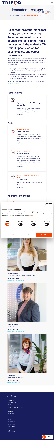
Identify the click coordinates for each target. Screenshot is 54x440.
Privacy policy (11, 426)
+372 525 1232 (13, 278)
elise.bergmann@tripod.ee (16, 280)
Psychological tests (21, 15)
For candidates (11, 424)
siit (32, 215)
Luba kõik (44, 234)
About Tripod (11, 413)
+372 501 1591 (13, 329)
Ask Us (46, 437)
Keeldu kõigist (10, 234)
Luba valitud (27, 234)
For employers (11, 421)
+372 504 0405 (13, 380)
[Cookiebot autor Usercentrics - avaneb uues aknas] (45, 204)
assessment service (13, 83)
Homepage (11, 15)
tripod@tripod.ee (12, 405)
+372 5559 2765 (12, 402)
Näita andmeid (45, 230)
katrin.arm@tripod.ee (15, 382)
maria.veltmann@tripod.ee (16, 331)
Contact (10, 416)
